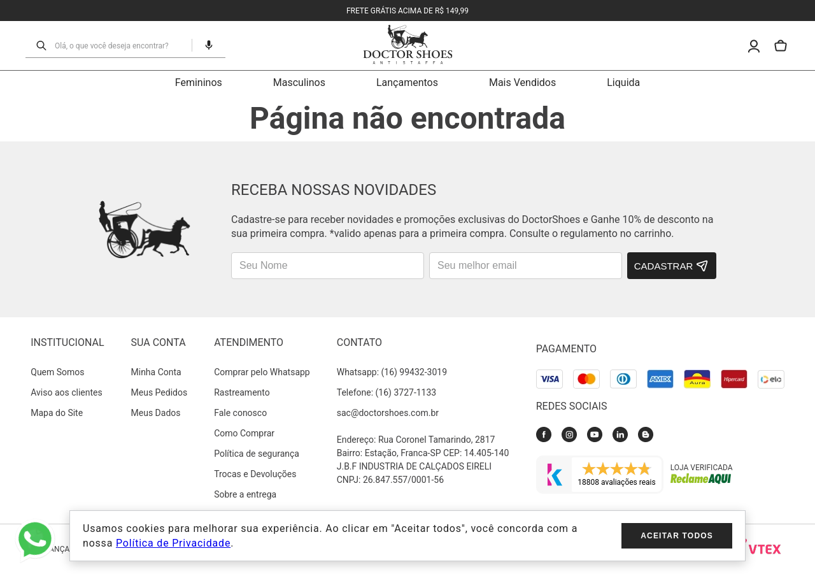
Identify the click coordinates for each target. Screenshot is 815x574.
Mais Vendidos (522, 82)
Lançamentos (407, 82)
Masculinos (299, 82)
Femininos (198, 82)
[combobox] (119, 45)
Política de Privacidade (173, 543)
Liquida (623, 82)
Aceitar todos (677, 535)
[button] (203, 45)
